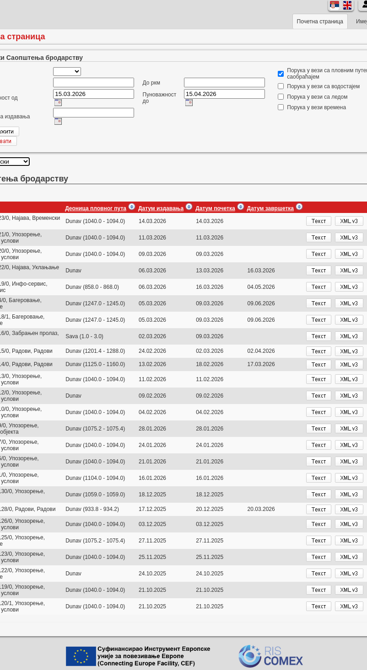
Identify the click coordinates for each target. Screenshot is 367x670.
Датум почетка (215, 208)
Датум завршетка (270, 208)
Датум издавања (161, 208)
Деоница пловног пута (95, 208)
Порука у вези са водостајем (323, 86)
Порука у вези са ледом (317, 97)
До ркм (151, 83)
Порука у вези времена (316, 107)
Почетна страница (320, 21)
